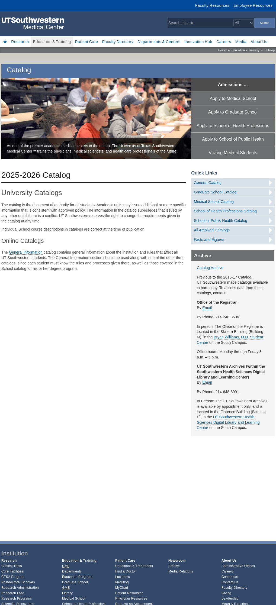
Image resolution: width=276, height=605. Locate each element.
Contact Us (230, 582)
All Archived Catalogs (212, 230)
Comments (230, 577)
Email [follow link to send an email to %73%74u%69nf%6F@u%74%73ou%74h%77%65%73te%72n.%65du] (207, 308)
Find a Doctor (125, 571)
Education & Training (52, 42)
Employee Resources (252, 5)
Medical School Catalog (214, 201)
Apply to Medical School (233, 98)
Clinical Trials (11, 566)
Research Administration (20, 588)
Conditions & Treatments (134, 566)
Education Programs (77, 577)
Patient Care (86, 42)
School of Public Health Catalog (220, 220)
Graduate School (75, 582)
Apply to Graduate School (233, 112)
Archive (174, 566)
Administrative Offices (238, 566)
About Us (259, 42)
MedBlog (122, 582)
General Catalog (208, 182)
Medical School (73, 598)
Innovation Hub (198, 42)
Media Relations (180, 571)
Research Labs (12, 593)
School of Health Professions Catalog (225, 211)
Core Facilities (12, 571)
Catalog (269, 50)
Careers (223, 42)
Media (241, 42)
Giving (226, 593)
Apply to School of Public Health (233, 139)
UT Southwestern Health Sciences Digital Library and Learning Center (228, 422)
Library (67, 593)
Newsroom (177, 560)
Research (20, 42)
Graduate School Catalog (215, 192)
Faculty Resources (212, 5)
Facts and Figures (209, 239)
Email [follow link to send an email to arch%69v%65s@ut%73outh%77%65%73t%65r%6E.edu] (207, 382)
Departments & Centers (158, 42)
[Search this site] (200, 23)
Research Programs (16, 598)
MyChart (121, 588)
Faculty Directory (118, 42)
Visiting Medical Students (233, 152)
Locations (122, 577)
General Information (26, 252)
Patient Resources (129, 593)
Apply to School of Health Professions (233, 125)
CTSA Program (12, 577)
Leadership (230, 598)
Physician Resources (131, 598)
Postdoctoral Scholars (18, 582)
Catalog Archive (210, 268)
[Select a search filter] (243, 23)
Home (222, 50)
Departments (72, 571)
